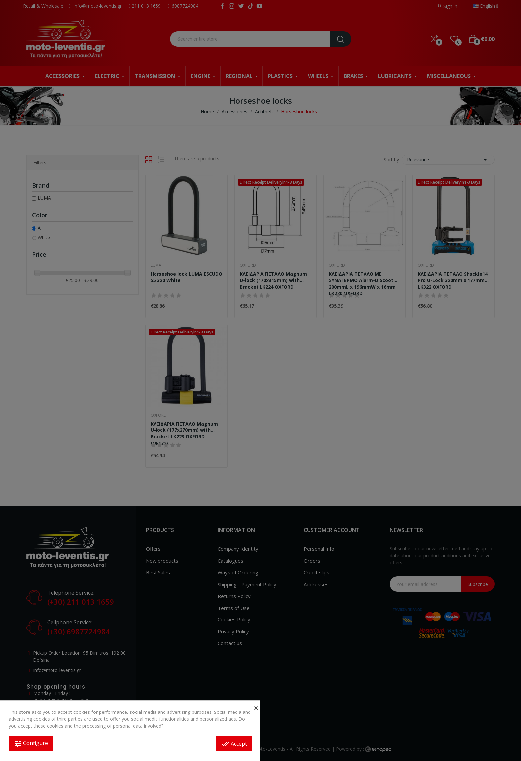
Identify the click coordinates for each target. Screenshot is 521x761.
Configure (31, 743)
